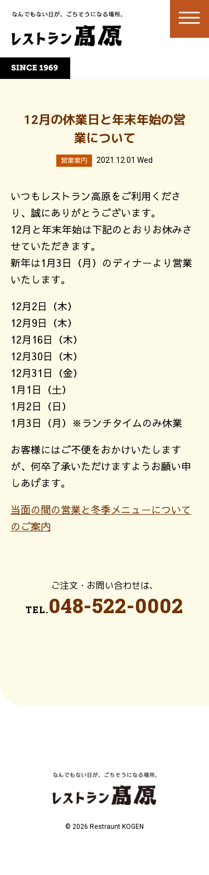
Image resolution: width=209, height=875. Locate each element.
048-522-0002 (115, 605)
